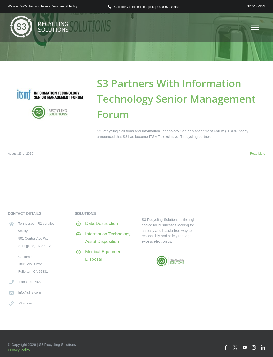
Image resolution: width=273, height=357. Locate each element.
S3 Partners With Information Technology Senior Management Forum (176, 98)
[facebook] (226, 347)
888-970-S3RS (169, 7)
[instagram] (254, 347)
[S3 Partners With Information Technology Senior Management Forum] (49, 102)
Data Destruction (101, 223)
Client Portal (255, 6)
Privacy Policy (19, 350)
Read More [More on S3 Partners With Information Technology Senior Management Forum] (257, 153)
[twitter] (235, 347)
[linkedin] (263, 347)
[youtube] (245, 347)
